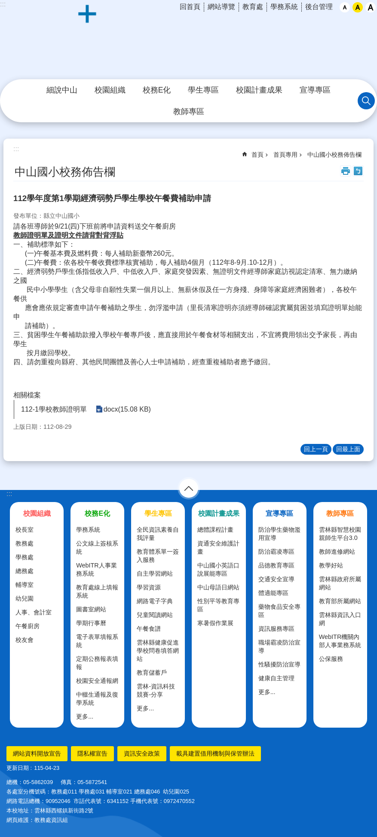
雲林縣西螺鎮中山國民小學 (188, 40)
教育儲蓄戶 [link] (152, 672)
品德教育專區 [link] (276, 565)
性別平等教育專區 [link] (218, 605)
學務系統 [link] (284, 6)
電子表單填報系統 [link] (97, 640)
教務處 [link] (24, 543)
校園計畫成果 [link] (259, 90)
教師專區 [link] (188, 111)
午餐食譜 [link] (149, 628)
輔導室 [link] (24, 584)
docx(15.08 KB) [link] (126, 409)
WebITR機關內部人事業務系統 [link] (340, 640)
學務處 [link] (24, 557)
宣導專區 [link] (315, 90)
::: (9, 493)
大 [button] (370, 7)
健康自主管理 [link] (276, 678)
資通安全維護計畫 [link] (218, 547)
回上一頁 (316, 449)
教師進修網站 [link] (337, 551)
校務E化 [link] (157, 90)
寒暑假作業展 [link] (215, 623)
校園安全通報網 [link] (97, 680)
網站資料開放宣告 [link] (37, 753)
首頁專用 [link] (285, 154)
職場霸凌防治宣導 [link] (279, 646)
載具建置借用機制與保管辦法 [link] (215, 753)
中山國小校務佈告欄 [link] (334, 154)
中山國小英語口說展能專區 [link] (218, 569)
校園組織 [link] (110, 90)
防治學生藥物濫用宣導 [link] (279, 533)
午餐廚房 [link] (27, 626)
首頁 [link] (257, 154)
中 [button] (357, 7)
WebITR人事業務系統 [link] (96, 569)
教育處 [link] (252, 6)
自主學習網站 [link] (155, 573)
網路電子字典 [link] (155, 601)
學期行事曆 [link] (91, 623)
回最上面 (348, 449)
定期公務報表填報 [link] (97, 662)
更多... (84, 716)
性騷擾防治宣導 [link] (279, 664)
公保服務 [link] (331, 658)
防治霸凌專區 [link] (276, 551)
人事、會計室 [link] (33, 612)
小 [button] (345, 7)
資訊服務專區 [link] (276, 628)
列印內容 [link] (345, 171)
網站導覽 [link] (221, 6)
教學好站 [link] (331, 565)
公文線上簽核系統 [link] (97, 547)
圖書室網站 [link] (91, 609)
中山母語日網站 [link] (218, 587)
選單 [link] (188, 488)
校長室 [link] (24, 529)
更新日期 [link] (17, 768)
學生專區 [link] (203, 90)
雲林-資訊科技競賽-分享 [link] (156, 690)
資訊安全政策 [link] (142, 753)
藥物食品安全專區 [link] (279, 610)
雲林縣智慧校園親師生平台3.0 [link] (340, 533)
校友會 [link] (24, 639)
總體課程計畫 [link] (215, 529)
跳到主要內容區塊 (4, 4)
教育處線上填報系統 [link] (97, 591)
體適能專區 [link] (273, 592)
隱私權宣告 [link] (92, 753)
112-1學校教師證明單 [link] (54, 409)
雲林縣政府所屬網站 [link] (340, 583)
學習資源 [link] (149, 587)
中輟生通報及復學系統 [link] (97, 698)
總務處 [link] (24, 570)
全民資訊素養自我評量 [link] (158, 533)
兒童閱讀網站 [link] (155, 614)
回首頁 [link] (190, 6)
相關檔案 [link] (27, 395)
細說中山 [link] (61, 90)
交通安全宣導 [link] (276, 579)
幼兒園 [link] (24, 598)
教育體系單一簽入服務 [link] (158, 555)
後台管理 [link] (319, 6)
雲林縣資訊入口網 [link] (340, 618)
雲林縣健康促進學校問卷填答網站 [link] (158, 650)
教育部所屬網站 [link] (340, 601)
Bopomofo (358, 171)
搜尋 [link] (366, 100)
